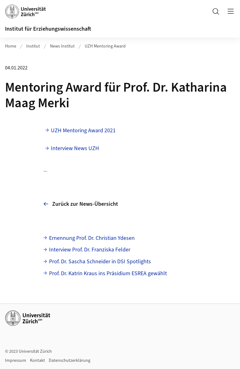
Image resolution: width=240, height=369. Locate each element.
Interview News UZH (75, 148)
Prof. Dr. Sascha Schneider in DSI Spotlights (100, 261)
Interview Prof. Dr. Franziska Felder (89, 250)
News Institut (62, 46)
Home (10, 46)
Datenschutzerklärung (69, 360)
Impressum (15, 360)
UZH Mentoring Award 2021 (83, 130)
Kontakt (37, 360)
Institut (33, 46)
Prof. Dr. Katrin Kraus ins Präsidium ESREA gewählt (108, 273)
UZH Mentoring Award (105, 46)
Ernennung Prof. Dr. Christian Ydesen (92, 238)
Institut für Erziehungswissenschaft (48, 29)
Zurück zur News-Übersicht (80, 204)
